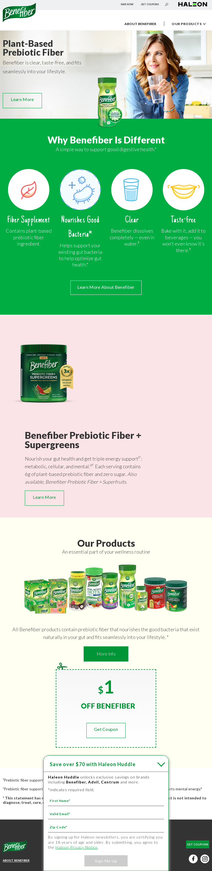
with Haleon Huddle (93, 764)
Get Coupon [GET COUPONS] (106, 729)
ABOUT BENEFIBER (140, 24)
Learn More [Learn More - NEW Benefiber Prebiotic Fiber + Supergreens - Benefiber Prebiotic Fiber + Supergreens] (44, 497)
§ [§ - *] (90, 465)
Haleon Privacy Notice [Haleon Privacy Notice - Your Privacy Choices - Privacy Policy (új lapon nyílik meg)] (76, 847)
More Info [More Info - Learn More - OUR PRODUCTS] (106, 653)
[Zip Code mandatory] (106, 826)
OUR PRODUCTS (191, 24)
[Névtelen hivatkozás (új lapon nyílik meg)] (192, 7)
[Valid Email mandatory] (106, 813)
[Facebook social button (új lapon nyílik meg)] (193, 858)
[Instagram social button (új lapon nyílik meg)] (204, 858)
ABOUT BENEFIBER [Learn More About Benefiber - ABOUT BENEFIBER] (16, 860)
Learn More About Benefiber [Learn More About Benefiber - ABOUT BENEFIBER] (105, 287)
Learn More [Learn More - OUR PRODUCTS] (22, 99)
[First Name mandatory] (106, 800)
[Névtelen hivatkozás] (19, 20)
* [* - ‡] (140, 457)
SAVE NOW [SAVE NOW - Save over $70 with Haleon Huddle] (127, 4)
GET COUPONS (150, 4)
